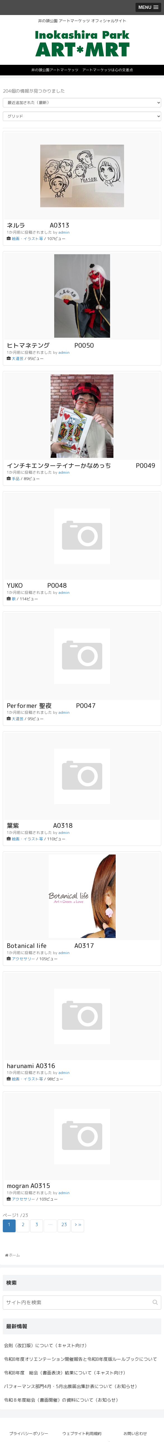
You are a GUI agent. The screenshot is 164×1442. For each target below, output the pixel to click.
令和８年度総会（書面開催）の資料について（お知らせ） (62, 1400)
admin (64, 232)
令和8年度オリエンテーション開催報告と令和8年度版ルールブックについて (80, 1359)
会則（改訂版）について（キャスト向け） (46, 1345)
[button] (155, 1302)
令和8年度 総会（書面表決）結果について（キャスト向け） (65, 1373)
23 (64, 1224)
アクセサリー (23, 958)
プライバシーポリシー (28, 1433)
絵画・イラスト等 (27, 238)
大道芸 (17, 358)
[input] (82, 1302)
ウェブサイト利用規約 (81, 1433)
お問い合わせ (135, 1433)
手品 (16, 478)
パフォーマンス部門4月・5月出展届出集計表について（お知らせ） (71, 1386)
